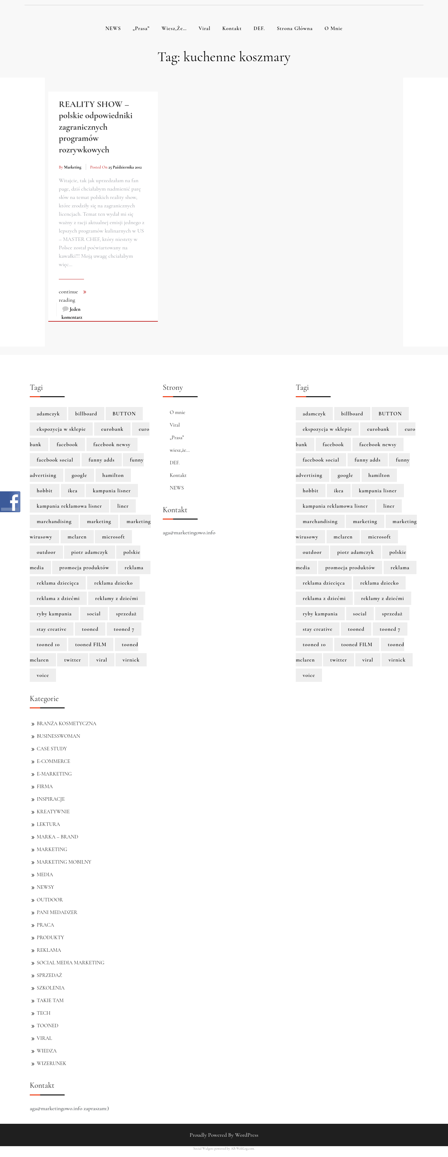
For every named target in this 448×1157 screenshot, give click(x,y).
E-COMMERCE (53, 761)
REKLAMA (49, 950)
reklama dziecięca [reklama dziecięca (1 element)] (58, 583)
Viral (204, 28)
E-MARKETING (54, 774)
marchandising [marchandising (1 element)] (54, 521)
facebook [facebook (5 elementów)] (67, 444)
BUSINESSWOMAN (58, 736)
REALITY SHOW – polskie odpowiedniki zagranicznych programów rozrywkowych (96, 127)
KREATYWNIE (53, 811)
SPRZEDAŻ (49, 975)
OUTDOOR (50, 900)
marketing (73, 167)
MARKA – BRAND (57, 837)
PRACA (45, 925)
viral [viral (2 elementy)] (101, 660)
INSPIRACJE (51, 799)
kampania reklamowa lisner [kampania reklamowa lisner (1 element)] (69, 506)
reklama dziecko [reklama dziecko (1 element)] (113, 583)
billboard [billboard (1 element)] (86, 413)
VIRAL (44, 1038)
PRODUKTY (50, 937)
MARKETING (52, 849)
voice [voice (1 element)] (43, 675)
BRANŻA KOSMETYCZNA (66, 723)
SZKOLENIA (50, 988)
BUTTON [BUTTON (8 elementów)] (124, 413)
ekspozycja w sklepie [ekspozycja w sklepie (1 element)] (61, 429)
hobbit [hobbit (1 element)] (44, 490)
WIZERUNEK (51, 1063)
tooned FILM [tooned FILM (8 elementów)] (91, 644)
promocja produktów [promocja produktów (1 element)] (84, 567)
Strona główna (295, 28)
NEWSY (45, 887)
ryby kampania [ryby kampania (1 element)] (54, 613)
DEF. (259, 28)
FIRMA (45, 786)
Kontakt (231, 28)
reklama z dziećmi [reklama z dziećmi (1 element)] (58, 598)
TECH (43, 1013)
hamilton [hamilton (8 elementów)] (113, 475)
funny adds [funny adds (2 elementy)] (101, 460)
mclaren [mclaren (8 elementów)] (77, 537)
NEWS (113, 28)
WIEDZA (47, 1051)
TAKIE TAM (50, 1000)
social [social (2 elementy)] (94, 613)
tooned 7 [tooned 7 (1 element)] (124, 629)
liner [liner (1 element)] (123, 506)
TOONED (47, 1025)
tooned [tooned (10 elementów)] (90, 629)
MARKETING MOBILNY (64, 862)
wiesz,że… (174, 28)
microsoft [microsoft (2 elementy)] (113, 537)
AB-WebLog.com (242, 1149)
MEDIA (45, 874)
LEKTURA (48, 824)
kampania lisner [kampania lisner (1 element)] (112, 490)
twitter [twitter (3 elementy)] (72, 660)
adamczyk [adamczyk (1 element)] (48, 413)
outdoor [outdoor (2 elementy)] (46, 552)
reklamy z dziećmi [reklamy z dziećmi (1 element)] (116, 598)
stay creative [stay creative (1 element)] (51, 629)
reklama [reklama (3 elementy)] (134, 567)
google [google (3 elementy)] (79, 475)
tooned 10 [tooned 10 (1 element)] (48, 644)
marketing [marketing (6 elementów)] (99, 521)
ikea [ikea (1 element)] (73, 490)
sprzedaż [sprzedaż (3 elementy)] (126, 613)
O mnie (333, 28)
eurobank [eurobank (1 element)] (112, 429)
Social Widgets (203, 1149)
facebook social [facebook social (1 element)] (55, 460)
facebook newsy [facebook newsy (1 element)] (112, 444)
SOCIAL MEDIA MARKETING (70, 962)
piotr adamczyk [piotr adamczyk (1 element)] (89, 552)
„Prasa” (141, 28)
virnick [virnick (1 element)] (131, 660)
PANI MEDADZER (57, 912)
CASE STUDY (52, 748)
